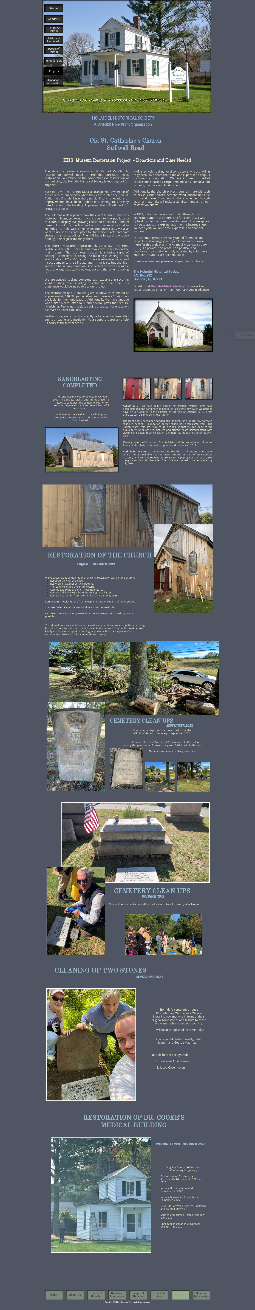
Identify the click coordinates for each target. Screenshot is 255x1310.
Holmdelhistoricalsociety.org (170, 286)
